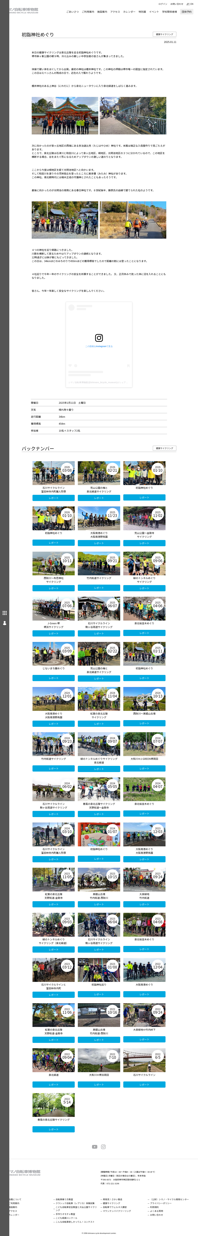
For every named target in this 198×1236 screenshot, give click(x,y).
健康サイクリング (169, 34)
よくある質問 (158, 1210)
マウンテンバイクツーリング (122, 1210)
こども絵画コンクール (73, 1217)
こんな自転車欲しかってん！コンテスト (82, 1221)
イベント (154, 11)
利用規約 (156, 1207)
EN (192, 3)
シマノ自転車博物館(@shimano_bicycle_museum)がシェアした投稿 (106, 382)
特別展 (142, 11)
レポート (58, 498)
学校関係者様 (169, 11)
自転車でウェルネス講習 (119, 1207)
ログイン (163, 3)
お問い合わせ (176, 3)
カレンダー (129, 11)
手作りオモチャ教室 (72, 1214)
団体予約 (187, 11)
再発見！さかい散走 (117, 1199)
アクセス (115, 11)
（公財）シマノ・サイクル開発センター (171, 1199)
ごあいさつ (72, 11)
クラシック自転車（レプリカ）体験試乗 (82, 1203)
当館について (24, 1199)
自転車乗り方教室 (71, 1199)
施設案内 (102, 11)
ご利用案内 (88, 11)
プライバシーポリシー (163, 1203)
